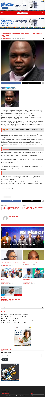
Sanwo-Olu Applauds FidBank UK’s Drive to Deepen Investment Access (19, 244)
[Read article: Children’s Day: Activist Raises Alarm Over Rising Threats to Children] (11, 255)
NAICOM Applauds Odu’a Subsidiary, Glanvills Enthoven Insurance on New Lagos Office (18, 320)
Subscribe (5, 359)
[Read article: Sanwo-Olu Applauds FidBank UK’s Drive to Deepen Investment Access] (22, 237)
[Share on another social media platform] (43, 83)
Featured (34, 16)
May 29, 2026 (33, 264)
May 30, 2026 (12, 246)
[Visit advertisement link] (22, 5)
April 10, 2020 (13, 38)
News (3, 16)
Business (8, 16)
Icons (39, 16)
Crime (19, 16)
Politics (14, 16)
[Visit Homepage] (22, 13)
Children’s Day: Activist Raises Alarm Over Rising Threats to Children (14, 316)
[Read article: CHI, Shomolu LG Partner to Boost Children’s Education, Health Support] (11, 273)
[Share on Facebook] (11, 83)
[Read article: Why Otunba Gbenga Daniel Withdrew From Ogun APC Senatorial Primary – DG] (33, 273)
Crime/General (26, 279)
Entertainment (26, 16)
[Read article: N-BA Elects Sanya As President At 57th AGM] (33, 255)
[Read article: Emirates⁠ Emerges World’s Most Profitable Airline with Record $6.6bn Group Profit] (11, 291)
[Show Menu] (2, 13)
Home (21, 38)
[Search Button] (43, 13)
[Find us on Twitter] (32, 396)
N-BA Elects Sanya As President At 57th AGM (9, 318)
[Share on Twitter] (31, 83)
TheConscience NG (6, 38)
